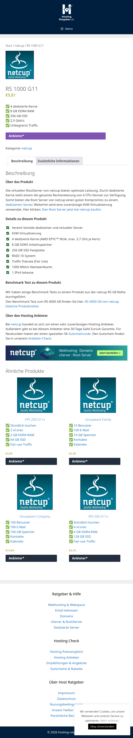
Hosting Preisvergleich (66, 651)
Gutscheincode (79, 334)
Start (9, 46)
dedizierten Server (19, 204)
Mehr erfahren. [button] (109, 720)
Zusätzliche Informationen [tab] (58, 161)
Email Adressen (66, 610)
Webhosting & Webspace (66, 605)
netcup (19, 46)
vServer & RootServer (66, 621)
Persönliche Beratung (67, 715)
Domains (66, 616)
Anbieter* (16, 136)
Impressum (66, 693)
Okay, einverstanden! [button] (102, 726)
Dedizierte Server (66, 627)
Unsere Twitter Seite (66, 710)
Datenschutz (66, 699)
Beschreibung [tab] (22, 161)
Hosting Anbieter (66, 657)
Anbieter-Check (39, 338)
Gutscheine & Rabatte (66, 669)
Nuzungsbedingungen (66, 704)
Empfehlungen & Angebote (66, 663)
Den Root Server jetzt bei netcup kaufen (71, 209)
